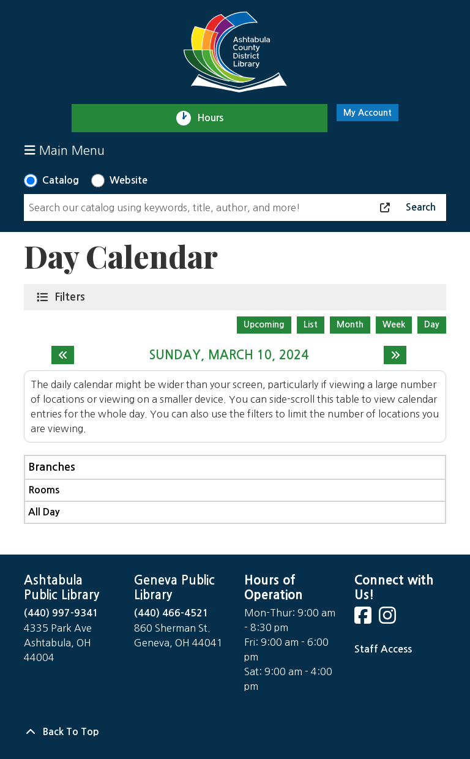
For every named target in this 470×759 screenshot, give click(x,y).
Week (393, 324)
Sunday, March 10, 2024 (228, 355)
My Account (367, 112)
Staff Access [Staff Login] (383, 649)
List (311, 324)
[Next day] (395, 355)
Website (128, 180)
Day (431, 324)
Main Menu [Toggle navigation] (64, 150)
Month (350, 324)
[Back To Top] (235, 732)
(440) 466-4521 (171, 613)
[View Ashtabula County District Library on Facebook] (364, 619)
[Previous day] (62, 355)
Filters (72, 296)
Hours (215, 118)
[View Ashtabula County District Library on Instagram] (388, 619)
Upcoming (264, 324)
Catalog (60, 180)
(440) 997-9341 (61, 613)
